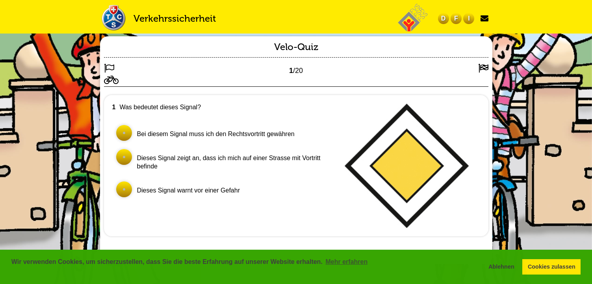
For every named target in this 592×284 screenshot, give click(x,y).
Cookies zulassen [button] (551, 266)
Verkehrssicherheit (175, 18)
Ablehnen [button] (501, 266)
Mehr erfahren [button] (346, 261)
